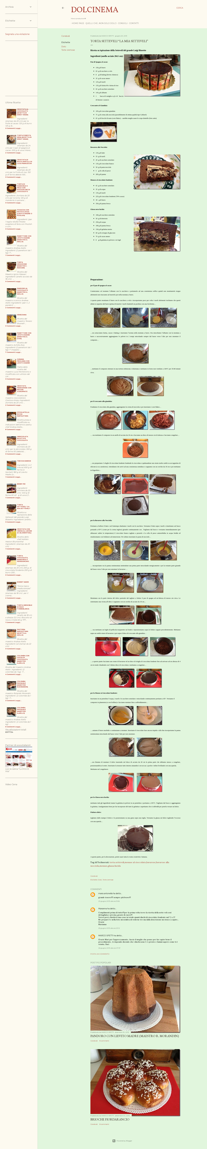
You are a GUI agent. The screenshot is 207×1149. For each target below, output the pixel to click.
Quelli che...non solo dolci (100, 23)
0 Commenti (10, 128)
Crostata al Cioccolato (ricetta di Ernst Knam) (22, 112)
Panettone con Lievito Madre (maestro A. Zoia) (24, 335)
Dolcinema (94, 10)
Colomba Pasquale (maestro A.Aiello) (21, 710)
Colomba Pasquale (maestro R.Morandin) (22, 684)
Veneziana (21, 315)
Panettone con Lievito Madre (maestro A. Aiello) (24, 239)
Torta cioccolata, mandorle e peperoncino (23, 558)
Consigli (122, 23)
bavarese (151, 862)
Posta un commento (99, 954)
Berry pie (21, 484)
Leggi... (18, 128)
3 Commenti (10, 522)
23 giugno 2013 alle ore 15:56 (109, 901)
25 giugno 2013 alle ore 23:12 (109, 928)
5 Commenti (10, 727)
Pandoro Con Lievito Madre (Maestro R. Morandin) (134, 1036)
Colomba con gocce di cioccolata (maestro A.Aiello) (23, 659)
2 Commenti (10, 153)
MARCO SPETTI (105, 935)
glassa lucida (114, 866)
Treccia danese (24, 461)
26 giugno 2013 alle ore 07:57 (109, 948)
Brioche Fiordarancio (109, 1119)
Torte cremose (68, 50)
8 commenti (104, 1041)
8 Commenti (10, 429)
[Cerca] (179, 8)
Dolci (63, 46)
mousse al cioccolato (135, 862)
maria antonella (105, 893)
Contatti (133, 23)
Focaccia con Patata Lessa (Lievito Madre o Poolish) (24, 212)
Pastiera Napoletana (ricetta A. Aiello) (22, 632)
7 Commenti (10, 352)
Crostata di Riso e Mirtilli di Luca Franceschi (24, 161)
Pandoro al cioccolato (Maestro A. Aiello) (22, 291)
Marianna (102, 908)
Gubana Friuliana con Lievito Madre (23, 361)
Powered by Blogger (122, 1140)
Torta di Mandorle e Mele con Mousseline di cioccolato (23, 187)
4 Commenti (10, 674)
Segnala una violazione (17, 34)
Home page (77, 23)
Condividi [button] (65, 36)
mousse (103, 866)
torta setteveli (117, 862)
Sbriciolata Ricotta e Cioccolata (22, 438)
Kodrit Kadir (23, 582)
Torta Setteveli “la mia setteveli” (23, 506)
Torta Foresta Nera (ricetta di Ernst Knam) (24, 137)
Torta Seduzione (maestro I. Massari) (22, 265)
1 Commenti (10, 255)
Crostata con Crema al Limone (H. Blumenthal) (24, 531)
